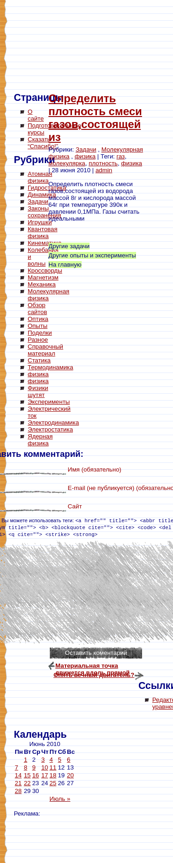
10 (44, 767)
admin (103, 170)
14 (18, 775)
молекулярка (66, 163)
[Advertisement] (51, 589)
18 (52, 775)
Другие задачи (68, 246)
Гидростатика (47, 187)
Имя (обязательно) (94, 469)
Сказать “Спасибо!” (43, 143)
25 (52, 783)
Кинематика (44, 242)
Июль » (59, 798)
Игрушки (40, 222)
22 (27, 783)
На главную (65, 264)
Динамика (42, 194)
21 (18, 783)
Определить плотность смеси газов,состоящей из (95, 117)
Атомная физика (40, 177)
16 (35, 775)
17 (44, 775)
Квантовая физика (42, 232)
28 (18, 790)
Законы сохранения (44, 212)
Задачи (38, 201)
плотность (103, 163)
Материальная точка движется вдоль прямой (92, 666)
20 (70, 775)
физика (85, 156)
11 (52, 767)
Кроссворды (45, 270)
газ (121, 156)
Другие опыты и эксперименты (92, 255)
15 (27, 775)
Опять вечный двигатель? (94, 674)
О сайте (36, 115)
